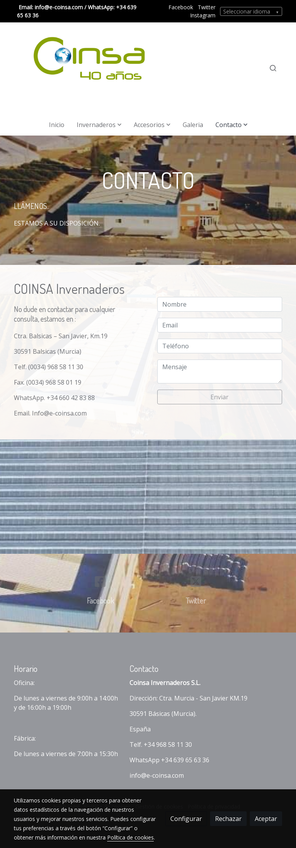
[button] (99, 125)
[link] (84, 68)
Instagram (202, 15)
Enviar (219, 397)
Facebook (180, 7)
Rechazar (228, 818)
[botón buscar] (273, 68)
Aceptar (266, 818)
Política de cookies (130, 837)
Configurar (186, 818)
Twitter (206, 7)
